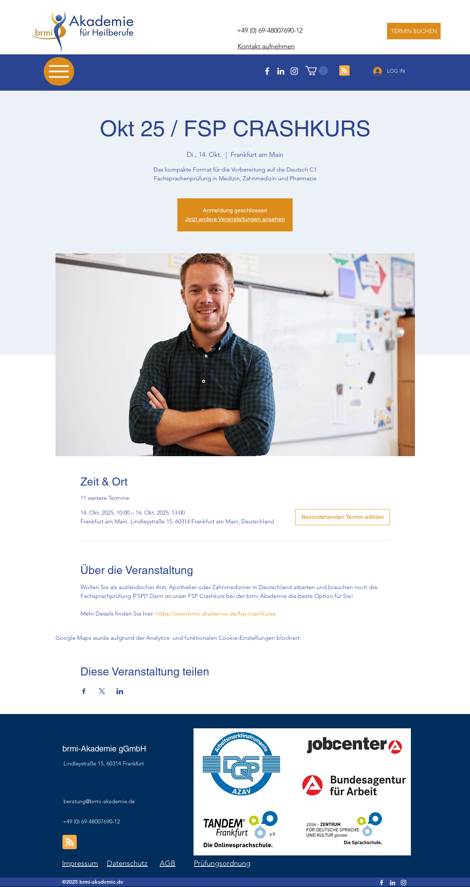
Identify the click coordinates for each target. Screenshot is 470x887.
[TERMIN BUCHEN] (414, 31)
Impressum (80, 863)
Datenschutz (127, 863)
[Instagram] (294, 71)
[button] (317, 70)
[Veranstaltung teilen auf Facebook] (83, 691)
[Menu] (59, 71)
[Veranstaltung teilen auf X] (101, 691)
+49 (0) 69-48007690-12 (270, 30)
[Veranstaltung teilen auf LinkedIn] (119, 691)
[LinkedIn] (281, 71)
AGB (168, 863)
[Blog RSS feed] (344, 70)
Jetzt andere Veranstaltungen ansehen (235, 219)
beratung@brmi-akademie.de (99, 801)
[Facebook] (267, 71)
